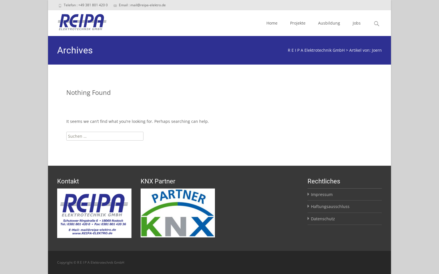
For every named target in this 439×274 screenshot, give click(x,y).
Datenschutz (323, 218)
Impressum (322, 194)
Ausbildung (329, 23)
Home (272, 23)
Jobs (357, 23)
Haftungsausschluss (330, 206)
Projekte (298, 23)
